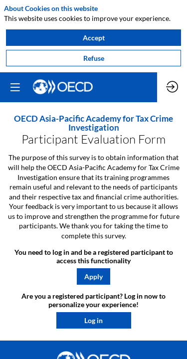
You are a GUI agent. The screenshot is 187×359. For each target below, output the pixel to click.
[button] (93, 276)
